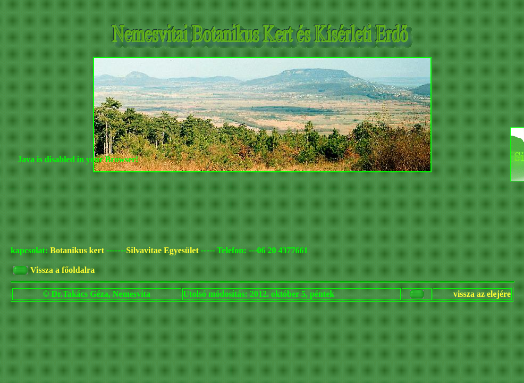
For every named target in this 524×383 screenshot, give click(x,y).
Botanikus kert (77, 250)
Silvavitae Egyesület (162, 250)
